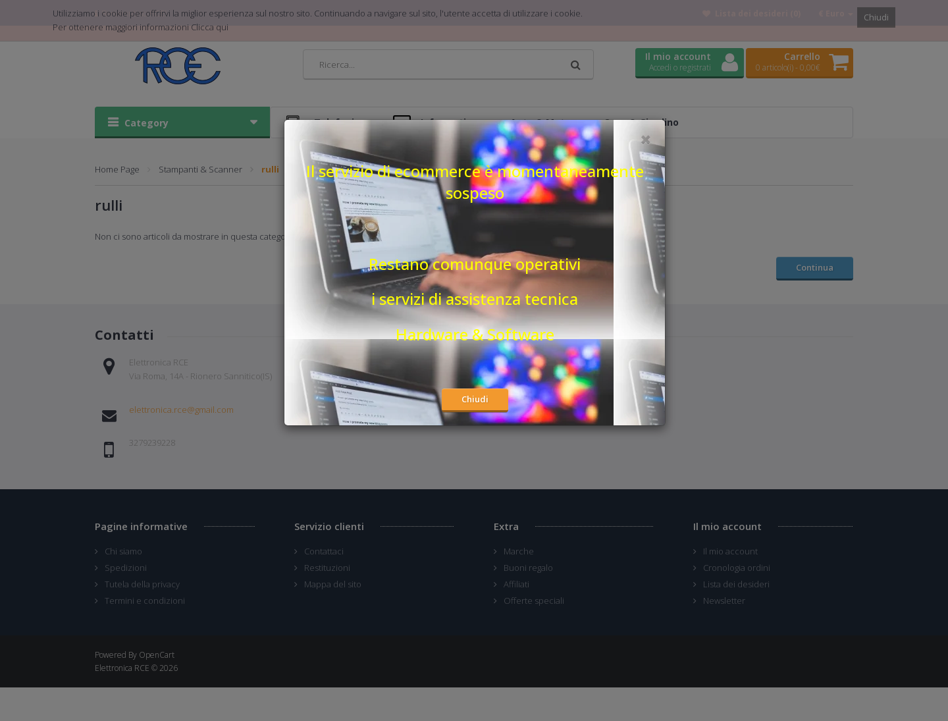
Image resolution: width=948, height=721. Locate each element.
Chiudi (474, 399)
